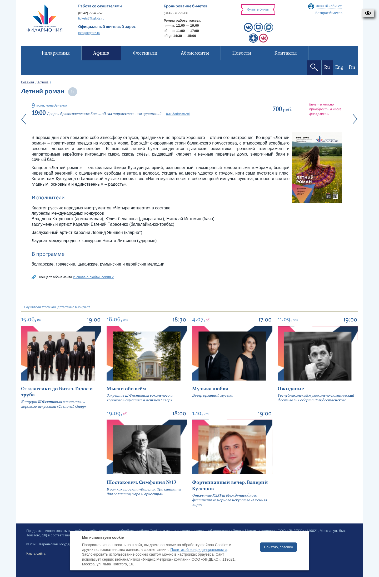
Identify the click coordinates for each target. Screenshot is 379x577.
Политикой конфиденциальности (198, 549)
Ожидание (291, 389)
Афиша (42, 82)
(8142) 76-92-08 (176, 13)
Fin (352, 67)
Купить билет (258, 10)
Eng (339, 67)
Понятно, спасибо (278, 547)
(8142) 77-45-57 (90, 13)
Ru (327, 67)
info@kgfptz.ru (89, 33)
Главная (27, 82)
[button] (368, 13)
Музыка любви (210, 389)
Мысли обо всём (126, 389)
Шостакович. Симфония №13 (141, 482)
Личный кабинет (329, 6)
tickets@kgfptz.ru (91, 18)
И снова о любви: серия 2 (93, 277)
